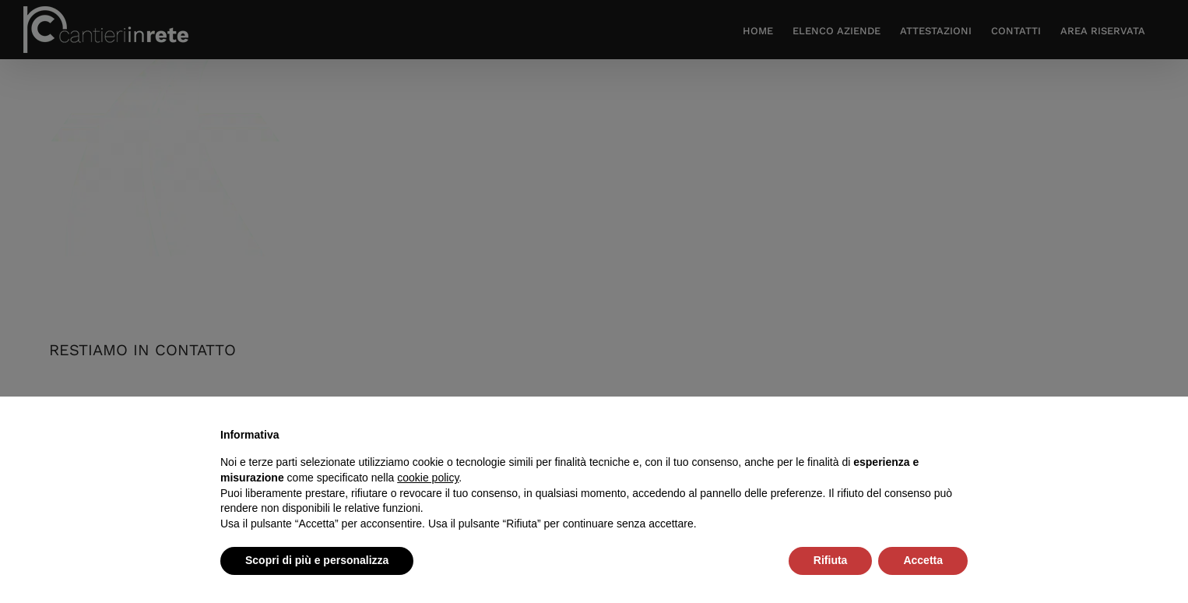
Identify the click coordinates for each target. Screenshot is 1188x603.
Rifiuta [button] (831, 560)
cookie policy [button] (428, 477)
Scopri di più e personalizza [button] (316, 560)
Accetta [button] (923, 560)
